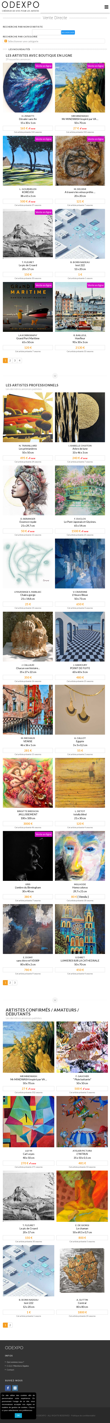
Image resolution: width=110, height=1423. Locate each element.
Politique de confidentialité (83, 1415)
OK (18, 1415)
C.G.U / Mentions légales (18, 1366)
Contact (10, 1369)
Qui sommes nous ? (15, 1362)
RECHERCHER (68, 32)
